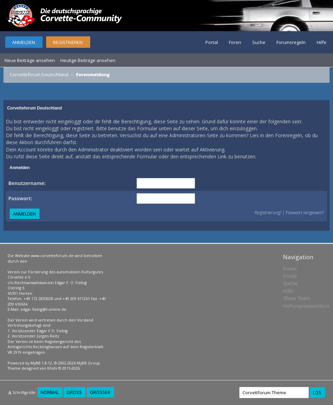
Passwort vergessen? (305, 212)
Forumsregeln (291, 42)
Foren (235, 42)
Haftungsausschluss (306, 306)
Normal (50, 392)
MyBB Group (88, 363)
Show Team (296, 298)
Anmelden (23, 42)
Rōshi (52, 368)
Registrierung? (268, 212)
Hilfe (321, 42)
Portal (211, 42)
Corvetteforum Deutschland (39, 74)
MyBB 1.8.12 (41, 363)
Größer (100, 392)
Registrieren (68, 42)
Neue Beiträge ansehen (30, 60)
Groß (74, 392)
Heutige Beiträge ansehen (88, 60)
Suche (258, 42)
